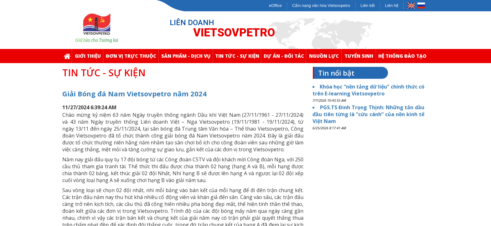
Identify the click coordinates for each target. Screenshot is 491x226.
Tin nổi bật (336, 73)
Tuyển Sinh (360, 58)
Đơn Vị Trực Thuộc (132, 58)
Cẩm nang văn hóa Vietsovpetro (321, 5)
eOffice (275, 5)
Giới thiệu (89, 58)
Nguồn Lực (325, 58)
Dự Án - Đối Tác (285, 58)
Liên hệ (391, 5)
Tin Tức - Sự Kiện (238, 58)
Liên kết (367, 5)
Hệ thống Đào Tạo (403, 58)
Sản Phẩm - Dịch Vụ (187, 58)
